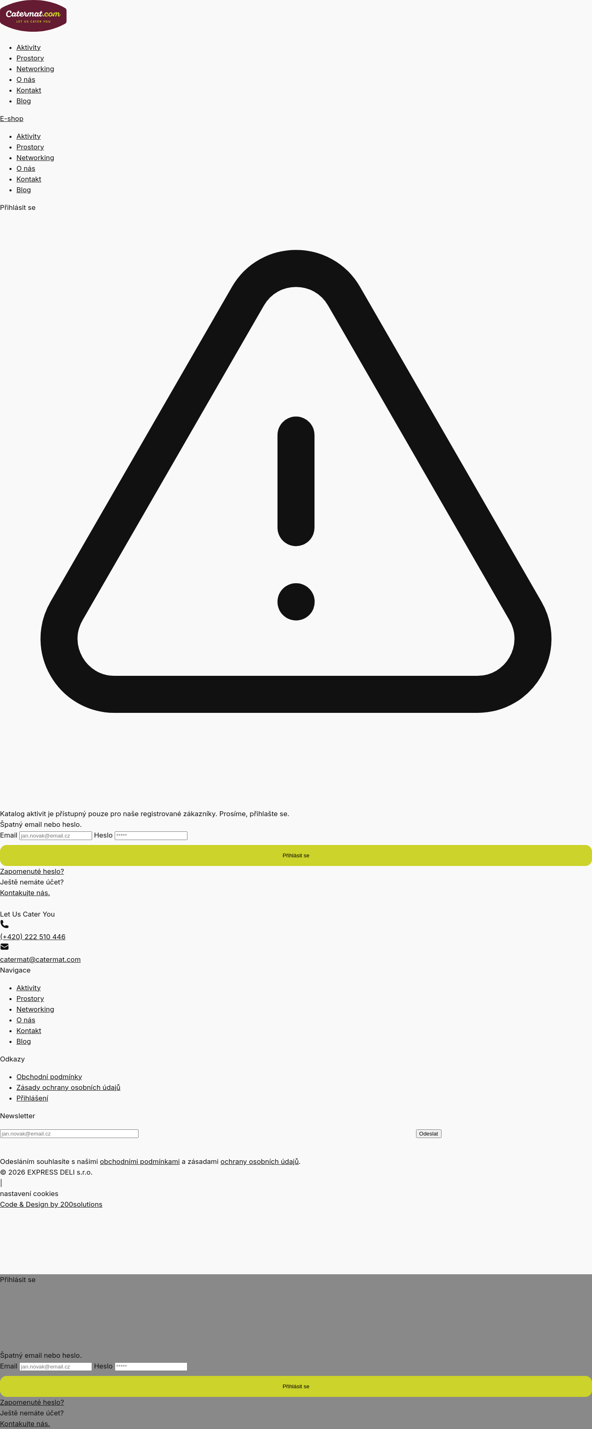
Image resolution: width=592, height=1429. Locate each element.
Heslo (140, 835)
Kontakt (28, 90)
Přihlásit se (295, 855)
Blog (23, 101)
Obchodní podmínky (49, 1077)
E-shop (11, 118)
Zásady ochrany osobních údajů (68, 1087)
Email (47, 835)
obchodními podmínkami (140, 1161)
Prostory (30, 58)
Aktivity (28, 47)
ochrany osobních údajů (259, 1161)
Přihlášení (32, 1098)
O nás (25, 79)
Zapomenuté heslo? (32, 871)
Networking (35, 69)
